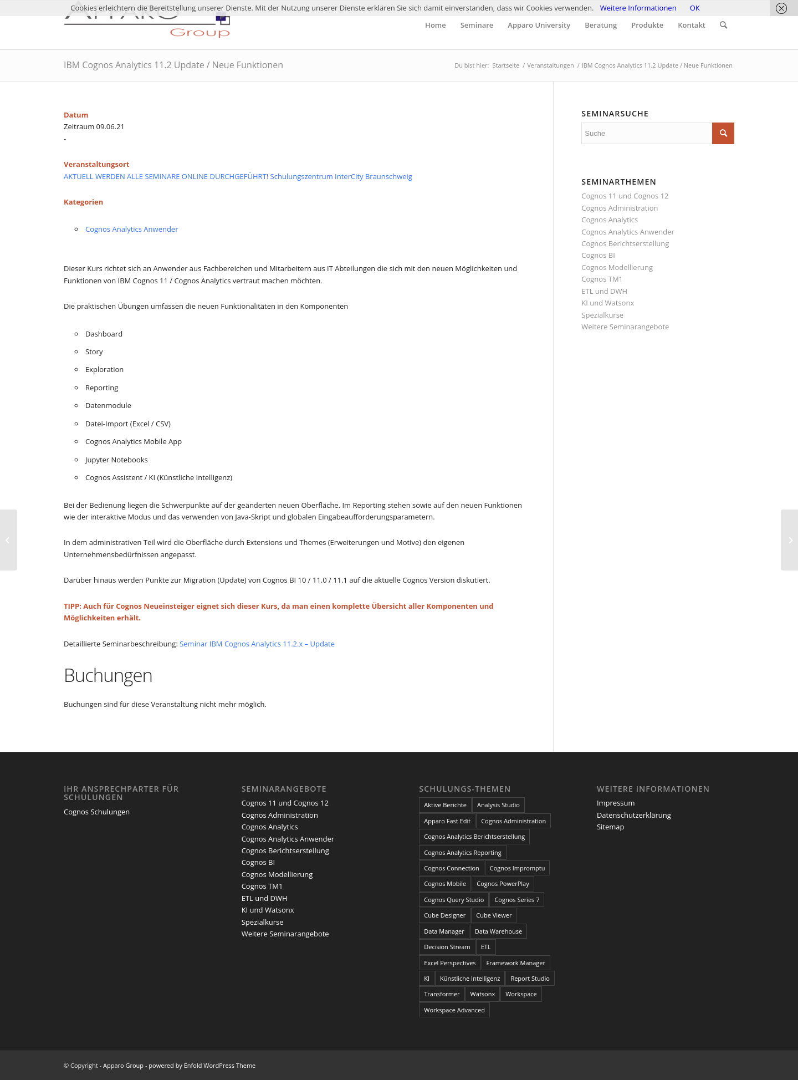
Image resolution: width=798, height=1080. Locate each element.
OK (695, 8)
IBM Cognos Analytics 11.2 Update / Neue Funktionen (173, 65)
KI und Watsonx (607, 303)
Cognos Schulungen (97, 812)
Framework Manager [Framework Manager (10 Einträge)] (516, 963)
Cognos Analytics (609, 220)
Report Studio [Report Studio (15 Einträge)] (529, 978)
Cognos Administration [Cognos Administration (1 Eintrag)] (513, 821)
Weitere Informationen (638, 8)
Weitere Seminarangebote (625, 327)
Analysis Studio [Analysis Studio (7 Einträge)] (498, 805)
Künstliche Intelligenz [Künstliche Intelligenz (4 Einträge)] (470, 978)
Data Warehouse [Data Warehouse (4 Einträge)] (498, 931)
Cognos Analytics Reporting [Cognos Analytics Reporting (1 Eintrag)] (462, 852)
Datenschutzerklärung (634, 815)
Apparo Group (123, 1065)
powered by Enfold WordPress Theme (202, 1065)
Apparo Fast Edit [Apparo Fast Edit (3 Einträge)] (447, 821)
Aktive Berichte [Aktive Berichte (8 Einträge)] (445, 805)
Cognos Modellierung (617, 267)
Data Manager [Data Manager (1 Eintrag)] (444, 931)
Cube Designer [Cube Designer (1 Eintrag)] (445, 915)
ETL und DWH (604, 291)
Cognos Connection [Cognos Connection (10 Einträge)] (451, 868)
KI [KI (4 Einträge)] (426, 978)
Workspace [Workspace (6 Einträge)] (521, 994)
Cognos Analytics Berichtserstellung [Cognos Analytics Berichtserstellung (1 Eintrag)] (474, 836)
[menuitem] (435, 25)
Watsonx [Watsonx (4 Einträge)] (482, 994)
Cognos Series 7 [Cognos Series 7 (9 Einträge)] (516, 899)
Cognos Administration (619, 208)
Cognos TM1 (602, 279)
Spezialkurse (602, 315)
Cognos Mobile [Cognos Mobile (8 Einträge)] (445, 883)
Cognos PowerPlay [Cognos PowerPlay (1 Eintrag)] (503, 883)
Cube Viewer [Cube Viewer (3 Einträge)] (493, 915)
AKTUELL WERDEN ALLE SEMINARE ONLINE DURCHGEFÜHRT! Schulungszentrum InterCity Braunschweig (238, 176)
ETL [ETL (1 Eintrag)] (486, 947)
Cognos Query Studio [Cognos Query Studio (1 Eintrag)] (454, 899)
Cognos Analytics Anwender (131, 229)
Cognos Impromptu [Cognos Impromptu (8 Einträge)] (517, 868)
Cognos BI (598, 255)
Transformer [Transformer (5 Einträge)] (441, 994)
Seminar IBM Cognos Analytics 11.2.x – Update (257, 644)
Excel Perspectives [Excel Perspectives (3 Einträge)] (449, 963)
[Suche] (723, 25)
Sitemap (611, 827)
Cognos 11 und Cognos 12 (624, 196)
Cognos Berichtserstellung (625, 243)
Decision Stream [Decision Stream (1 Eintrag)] (447, 947)
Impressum (616, 803)
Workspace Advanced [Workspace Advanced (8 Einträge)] (454, 1010)
